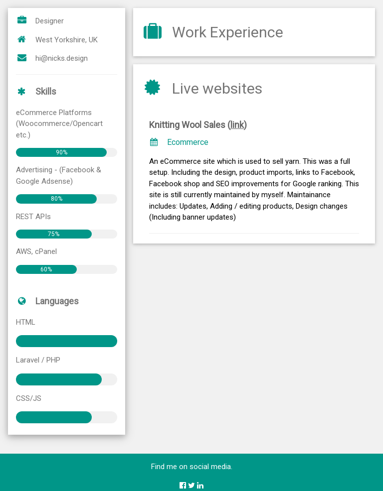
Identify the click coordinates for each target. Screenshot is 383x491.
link (237, 125)
